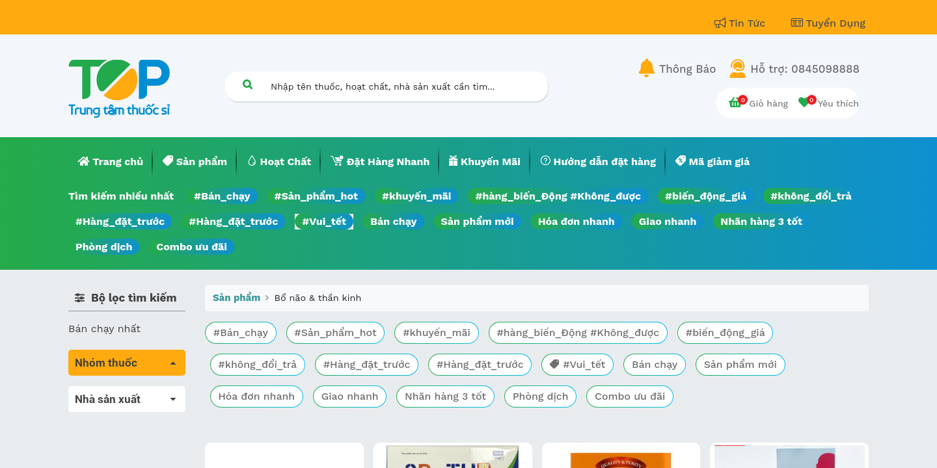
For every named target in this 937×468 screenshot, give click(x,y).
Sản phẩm (236, 298)
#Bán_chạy (222, 196)
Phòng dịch (103, 246)
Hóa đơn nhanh (576, 221)
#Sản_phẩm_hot (316, 196)
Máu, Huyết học (108, 412)
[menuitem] (110, 162)
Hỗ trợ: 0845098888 (805, 69)
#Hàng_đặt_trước (120, 221)
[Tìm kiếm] (247, 84)
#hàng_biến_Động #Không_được (558, 196)
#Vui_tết (324, 221)
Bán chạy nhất (104, 328)
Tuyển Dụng (828, 23)
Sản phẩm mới (477, 221)
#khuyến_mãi (416, 196)
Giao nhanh (668, 221)
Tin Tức (741, 23)
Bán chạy (393, 221)
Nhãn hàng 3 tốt (761, 221)
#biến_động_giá (705, 196)
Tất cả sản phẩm (110, 393)
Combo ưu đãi (191, 246)
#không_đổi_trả (811, 196)
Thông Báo (687, 69)
